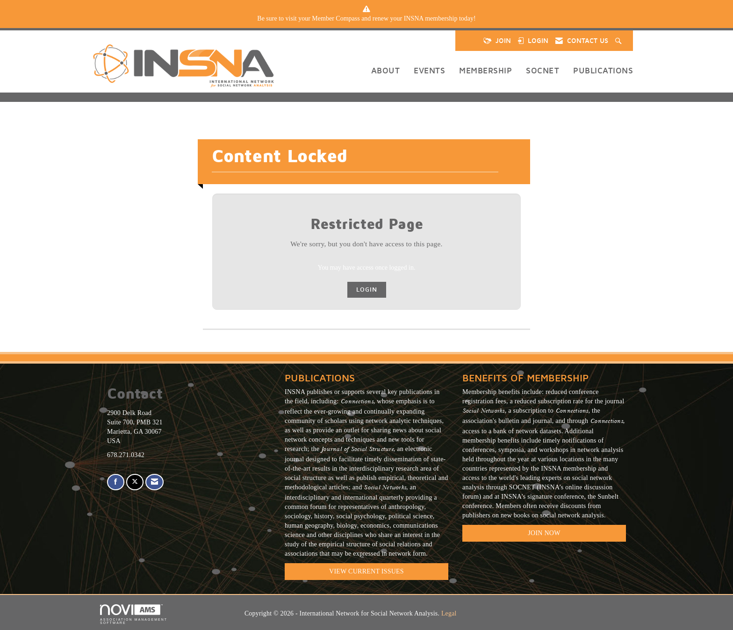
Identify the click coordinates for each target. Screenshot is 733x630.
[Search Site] (619, 40)
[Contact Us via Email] (154, 482)
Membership (485, 70)
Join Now (544, 533)
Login (366, 289)
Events (429, 70)
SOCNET (542, 70)
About (385, 70)
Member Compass (335, 18)
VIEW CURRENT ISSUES (366, 571)
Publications (603, 70)
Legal (449, 613)
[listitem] (366, 18)
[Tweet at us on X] (135, 482)
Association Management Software (133, 614)
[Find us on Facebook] (115, 482)
